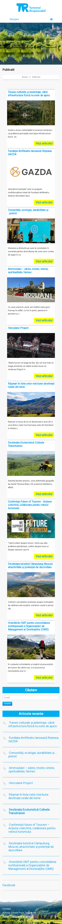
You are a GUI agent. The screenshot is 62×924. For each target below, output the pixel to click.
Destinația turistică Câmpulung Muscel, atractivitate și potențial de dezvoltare (31, 846)
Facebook (8, 885)
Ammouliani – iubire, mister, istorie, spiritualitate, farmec (31, 769)
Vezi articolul (44, 143)
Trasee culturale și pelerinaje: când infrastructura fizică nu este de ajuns (32, 724)
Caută (7, 704)
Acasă (25, 77)
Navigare (31, 19)
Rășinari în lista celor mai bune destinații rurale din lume (28, 796)
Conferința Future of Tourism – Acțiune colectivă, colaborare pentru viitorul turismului (32, 828)
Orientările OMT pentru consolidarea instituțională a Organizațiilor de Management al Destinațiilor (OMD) (32, 865)
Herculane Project (21, 783)
